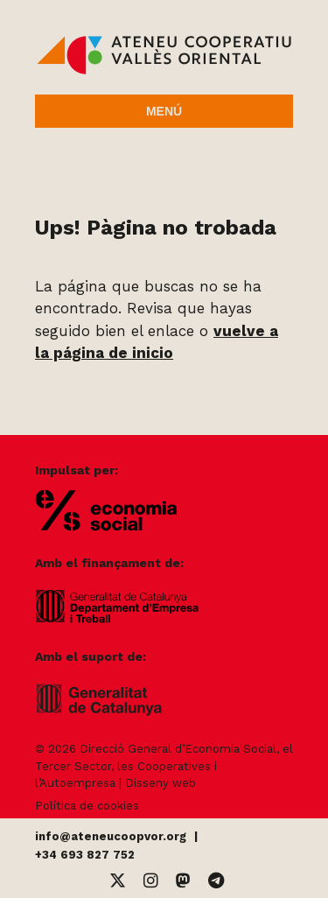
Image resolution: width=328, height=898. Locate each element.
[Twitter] (117, 881)
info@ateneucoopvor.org (110, 836)
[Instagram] (150, 881)
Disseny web (160, 782)
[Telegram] (216, 881)
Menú (164, 111)
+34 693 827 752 (85, 854)
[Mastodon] (183, 881)
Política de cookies (87, 805)
